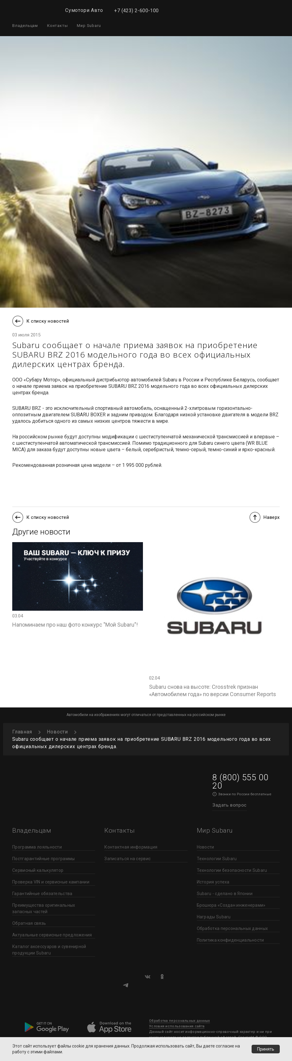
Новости (205, 847)
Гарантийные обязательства (42, 893)
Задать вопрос (229, 805)
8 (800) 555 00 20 (240, 782)
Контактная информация (130, 847)
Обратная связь (29, 923)
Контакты (57, 25)
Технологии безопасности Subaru (232, 870)
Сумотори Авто (84, 10)
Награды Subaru (214, 916)
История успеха (213, 881)
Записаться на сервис (127, 858)
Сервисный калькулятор (37, 870)
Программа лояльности (37, 847)
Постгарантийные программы (43, 858)
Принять (265, 1049)
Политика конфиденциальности (230, 940)
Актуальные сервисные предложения (52, 934)
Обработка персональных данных (232, 928)
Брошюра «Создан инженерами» (231, 905)
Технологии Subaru (217, 858)
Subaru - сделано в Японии (225, 893)
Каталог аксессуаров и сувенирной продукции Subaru (49, 949)
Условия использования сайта (176, 1026)
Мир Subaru (89, 25)
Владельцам (25, 25)
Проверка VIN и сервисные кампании (50, 881)
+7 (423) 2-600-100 (136, 10)
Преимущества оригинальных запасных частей (43, 908)
